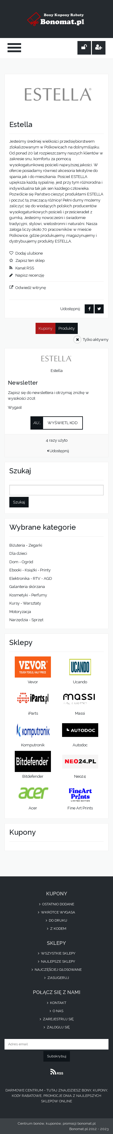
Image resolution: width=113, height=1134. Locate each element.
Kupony (45, 328)
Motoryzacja (20, 611)
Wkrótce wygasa (56, 912)
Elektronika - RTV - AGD (30, 578)
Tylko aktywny (95, 339)
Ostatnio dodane (56, 904)
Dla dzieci (18, 553)
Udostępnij (58, 451)
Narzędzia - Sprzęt (26, 620)
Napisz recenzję (29, 275)
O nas (56, 1011)
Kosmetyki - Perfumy (28, 595)
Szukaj (19, 502)
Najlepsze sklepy (56, 961)
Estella (57, 370)
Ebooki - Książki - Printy (30, 570)
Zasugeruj (56, 978)
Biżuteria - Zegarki (25, 545)
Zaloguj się (57, 1027)
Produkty (66, 328)
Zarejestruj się (57, 1019)
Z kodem (56, 928)
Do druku (56, 920)
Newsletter (23, 383)
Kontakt (56, 1003)
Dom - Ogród (21, 562)
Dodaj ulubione (29, 253)
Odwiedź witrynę (30, 287)
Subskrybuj (56, 1056)
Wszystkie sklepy (56, 953)
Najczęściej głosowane (57, 969)
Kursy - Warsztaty (25, 603)
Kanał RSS (24, 268)
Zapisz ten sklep (30, 260)
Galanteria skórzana (27, 586)
